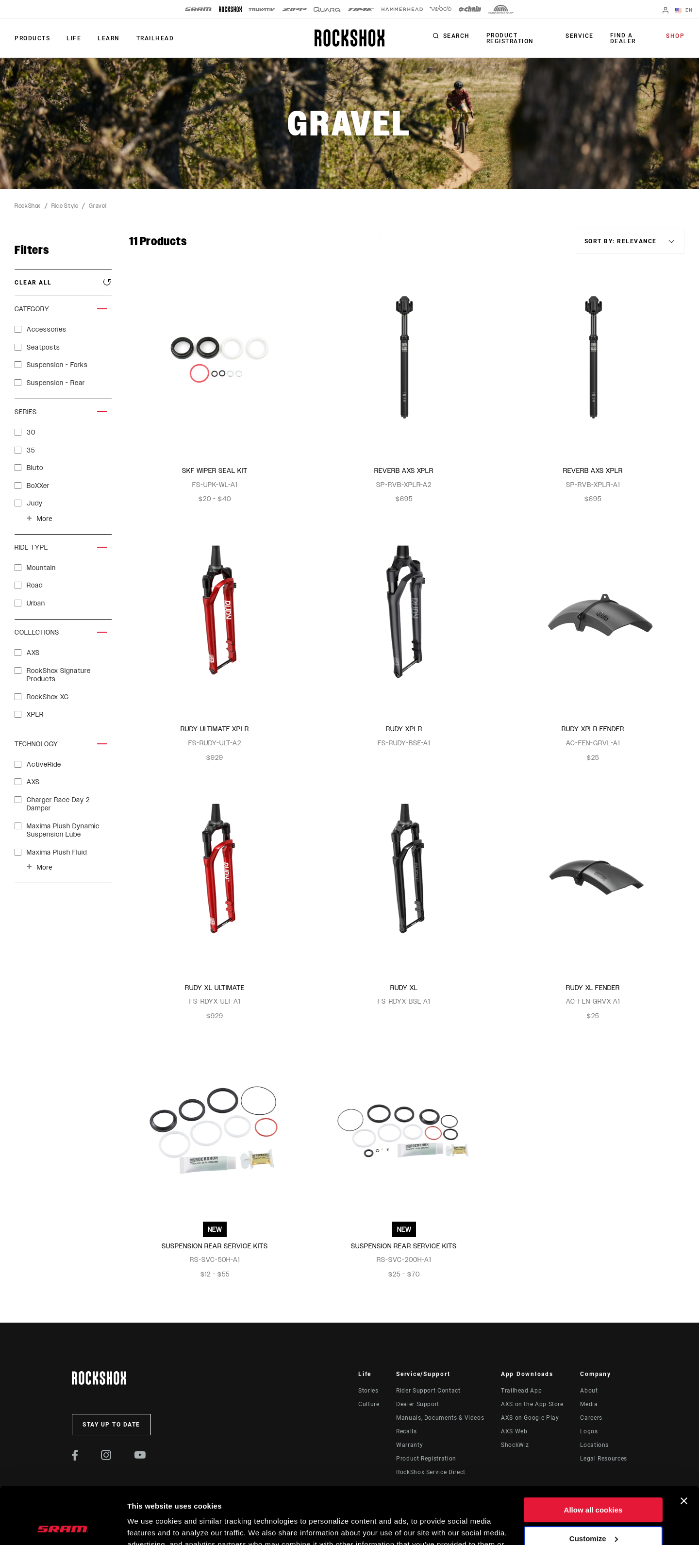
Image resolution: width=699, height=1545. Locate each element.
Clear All (33, 282)
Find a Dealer (623, 38)
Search (456, 36)
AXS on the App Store (532, 1404)
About (589, 1390)
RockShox (28, 206)
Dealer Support (417, 1404)
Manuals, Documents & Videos (440, 1417)
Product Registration (510, 38)
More (44, 518)
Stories (368, 1390)
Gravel (97, 206)
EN (684, 10)
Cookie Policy (370, 1499)
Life (74, 38)
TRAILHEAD (155, 38)
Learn (109, 38)
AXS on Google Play (530, 1417)
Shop (675, 36)
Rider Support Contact (428, 1390)
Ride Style (64, 206)
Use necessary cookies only (593, 1510)
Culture (368, 1404)
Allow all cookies (593, 1453)
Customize (593, 1481)
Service (580, 36)
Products (32, 38)
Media (589, 1404)
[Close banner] (684, 1444)
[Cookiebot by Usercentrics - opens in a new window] (62, 1526)
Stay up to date (111, 1424)
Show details (149, 1526)
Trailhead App (521, 1390)
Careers (591, 1417)
